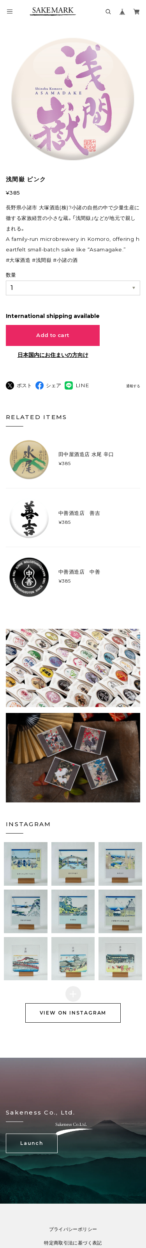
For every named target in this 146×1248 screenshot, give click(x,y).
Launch (31, 1143)
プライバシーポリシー (73, 1229)
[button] (25, 864)
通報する (133, 386)
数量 (11, 275)
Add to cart (52, 335)
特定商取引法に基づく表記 (73, 1243)
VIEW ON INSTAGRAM (73, 1013)
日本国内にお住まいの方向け (53, 354)
